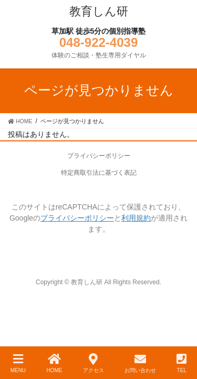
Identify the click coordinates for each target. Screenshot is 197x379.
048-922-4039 (98, 42)
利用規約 (136, 218)
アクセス (93, 363)
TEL (181, 363)
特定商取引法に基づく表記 (99, 172)
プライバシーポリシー (98, 155)
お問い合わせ (140, 363)
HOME (54, 363)
